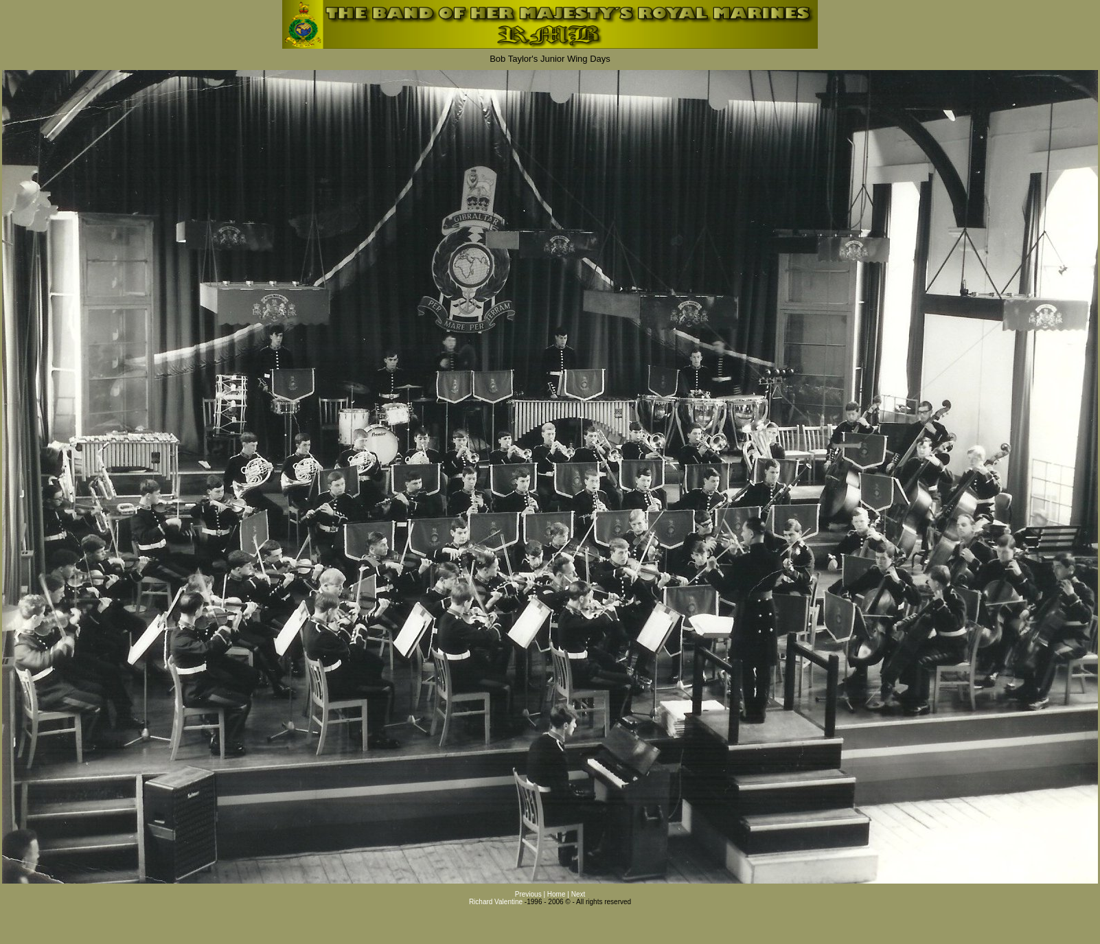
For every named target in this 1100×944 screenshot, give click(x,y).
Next (578, 894)
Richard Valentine (496, 902)
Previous (528, 894)
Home (557, 894)
